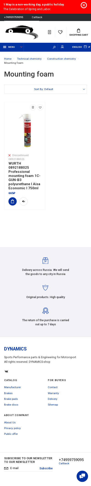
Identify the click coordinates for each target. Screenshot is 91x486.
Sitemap (53, 404)
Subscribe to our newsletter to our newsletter (28, 460)
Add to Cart (11, 201)
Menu (9, 47)
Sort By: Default (43, 89)
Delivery (52, 399)
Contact (53, 387)
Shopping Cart (78, 32)
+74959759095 (13, 17)
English (77, 47)
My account (62, 46)
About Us (10, 422)
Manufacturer (12, 387)
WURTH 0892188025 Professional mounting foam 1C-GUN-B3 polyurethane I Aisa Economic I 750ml (24, 175)
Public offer (11, 433)
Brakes (8, 393)
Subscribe (46, 468)
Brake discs (11, 404)
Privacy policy (12, 428)
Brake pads (11, 399)
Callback (37, 17)
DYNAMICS (15, 349)
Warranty (53, 393)
